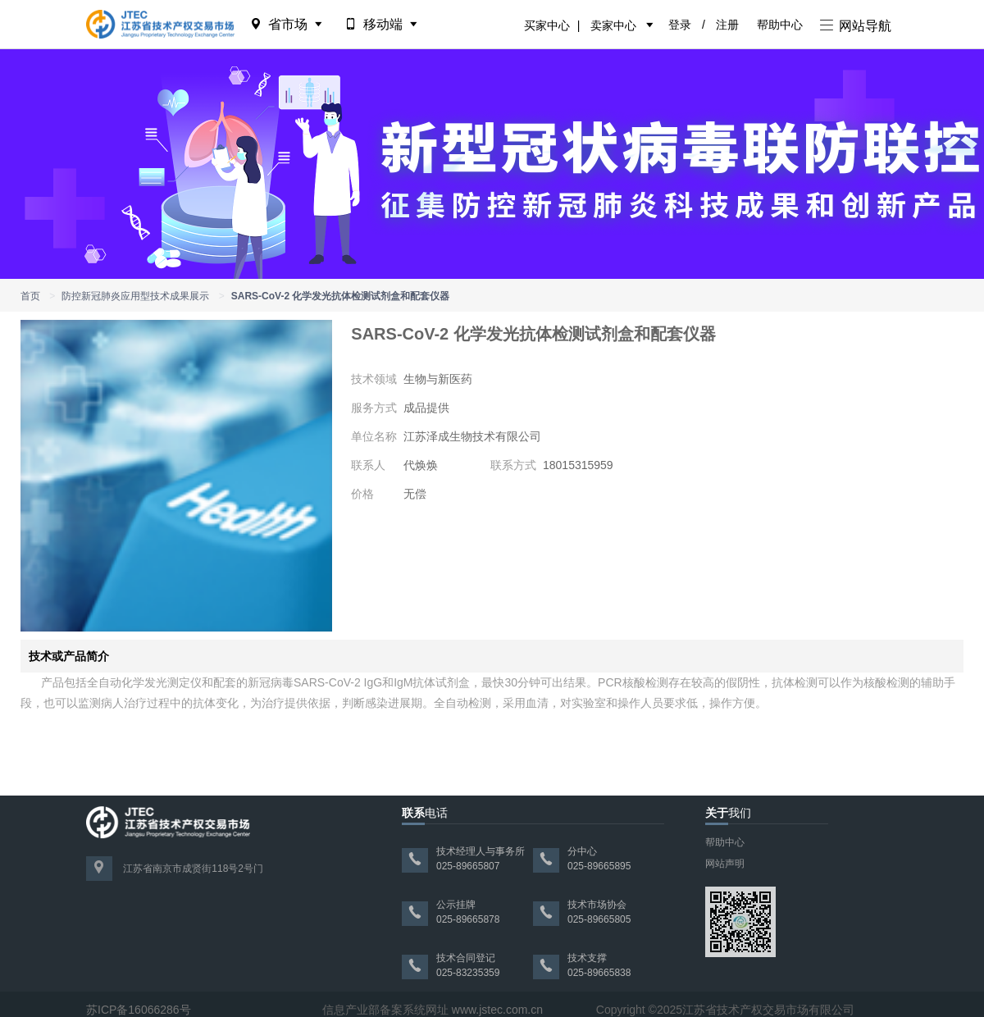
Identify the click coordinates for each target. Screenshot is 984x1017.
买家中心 (547, 25)
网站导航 (855, 26)
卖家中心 (613, 25)
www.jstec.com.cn (497, 1009)
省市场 (287, 24)
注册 (727, 24)
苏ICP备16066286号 (138, 1009)
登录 (679, 24)
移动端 (382, 24)
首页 (30, 296)
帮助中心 (780, 24)
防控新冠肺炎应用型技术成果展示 (135, 296)
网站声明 (725, 863)
